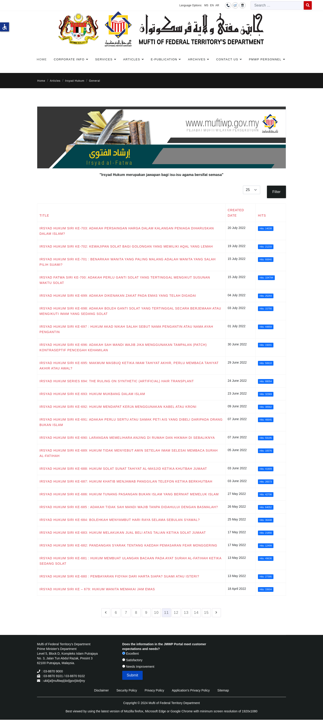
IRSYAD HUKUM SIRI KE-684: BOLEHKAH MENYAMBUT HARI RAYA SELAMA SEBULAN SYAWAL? (119, 520)
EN (212, 5)
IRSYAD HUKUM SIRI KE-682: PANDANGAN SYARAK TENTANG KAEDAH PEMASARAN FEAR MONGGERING (128, 545)
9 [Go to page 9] (146, 612)
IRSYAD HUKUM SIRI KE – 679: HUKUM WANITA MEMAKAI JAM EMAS (97, 589)
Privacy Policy (154, 690)
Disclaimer (101, 690)
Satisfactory (132, 660)
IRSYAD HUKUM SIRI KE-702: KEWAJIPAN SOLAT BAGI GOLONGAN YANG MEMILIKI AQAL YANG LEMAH (126, 246)
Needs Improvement (138, 666)
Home (42, 59)
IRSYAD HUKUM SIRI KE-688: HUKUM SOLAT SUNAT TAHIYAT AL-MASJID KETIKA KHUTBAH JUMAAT (123, 468)
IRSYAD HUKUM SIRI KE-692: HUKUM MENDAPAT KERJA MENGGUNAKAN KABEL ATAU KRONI (117, 406)
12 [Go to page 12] (176, 612)
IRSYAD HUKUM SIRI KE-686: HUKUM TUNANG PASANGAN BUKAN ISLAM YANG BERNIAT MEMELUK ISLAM (129, 494)
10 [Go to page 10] (156, 612)
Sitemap (223, 690)
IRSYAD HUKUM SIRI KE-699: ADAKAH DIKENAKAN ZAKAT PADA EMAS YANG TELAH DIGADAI (117, 295)
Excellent (130, 653)
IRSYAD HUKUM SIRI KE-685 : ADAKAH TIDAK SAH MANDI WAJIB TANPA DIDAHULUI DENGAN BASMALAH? (128, 507)
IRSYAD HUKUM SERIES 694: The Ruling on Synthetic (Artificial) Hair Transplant (116, 381)
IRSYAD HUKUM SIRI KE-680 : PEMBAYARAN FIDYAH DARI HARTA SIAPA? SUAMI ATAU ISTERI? (119, 576)
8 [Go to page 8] (136, 612)
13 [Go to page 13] (186, 612)
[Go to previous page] (105, 612)
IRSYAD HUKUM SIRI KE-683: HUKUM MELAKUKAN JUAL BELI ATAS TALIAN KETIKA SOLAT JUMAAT (122, 532)
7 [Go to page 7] (126, 612)
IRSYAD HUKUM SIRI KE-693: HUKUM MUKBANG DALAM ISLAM (92, 394)
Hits (262, 215)
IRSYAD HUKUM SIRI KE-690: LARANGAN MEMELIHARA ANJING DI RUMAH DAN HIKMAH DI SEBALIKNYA (127, 437)
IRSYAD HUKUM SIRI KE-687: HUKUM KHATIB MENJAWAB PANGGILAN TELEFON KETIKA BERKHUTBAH (125, 481)
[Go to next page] (216, 612)
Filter (276, 192)
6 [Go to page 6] (116, 612)
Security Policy (126, 690)
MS (206, 5)
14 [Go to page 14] (196, 612)
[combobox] (277, 5)
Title (44, 215)
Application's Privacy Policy (191, 690)
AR (217, 5)
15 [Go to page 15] (206, 612)
